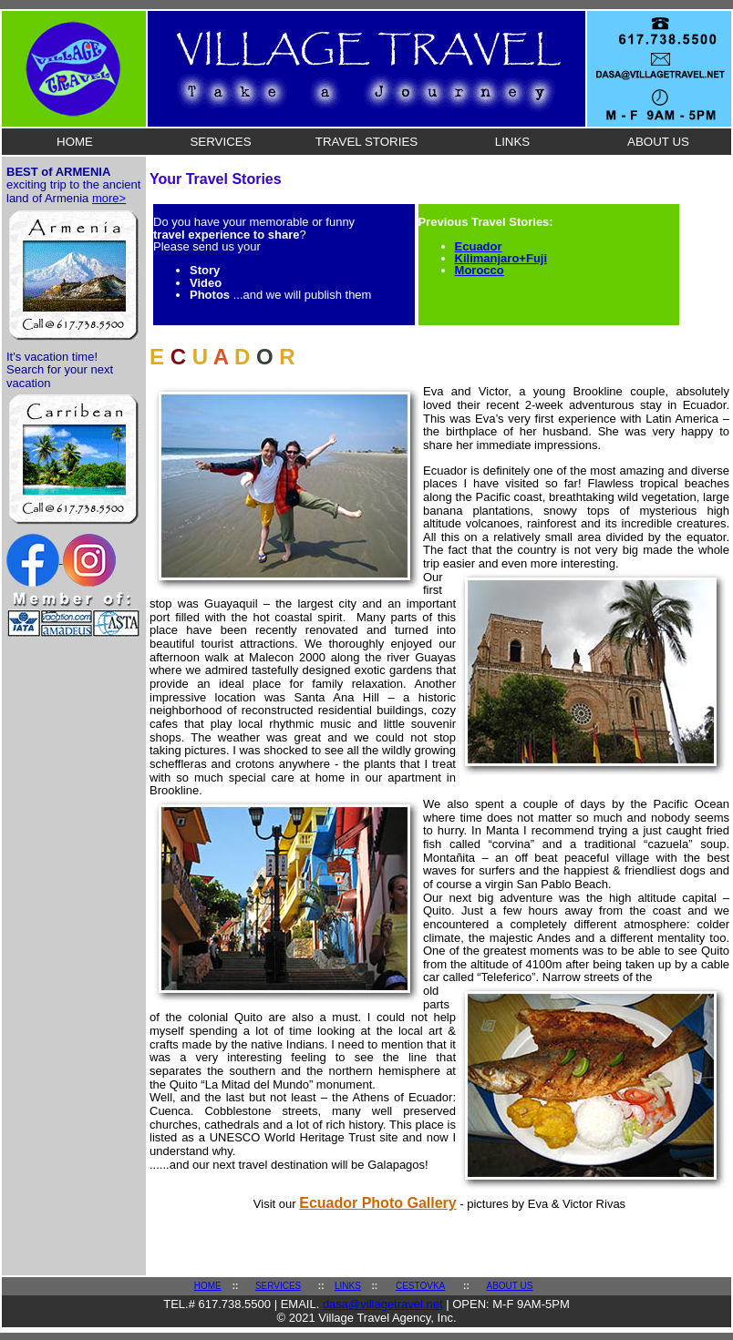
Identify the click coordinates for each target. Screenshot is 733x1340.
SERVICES (220, 141)
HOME (75, 141)
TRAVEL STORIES (366, 141)
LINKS (513, 141)
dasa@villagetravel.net (383, 1304)
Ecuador (478, 246)
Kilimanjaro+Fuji (501, 258)
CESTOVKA (420, 1286)
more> (109, 198)
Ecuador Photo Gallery (377, 1203)
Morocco (479, 270)
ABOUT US (658, 141)
